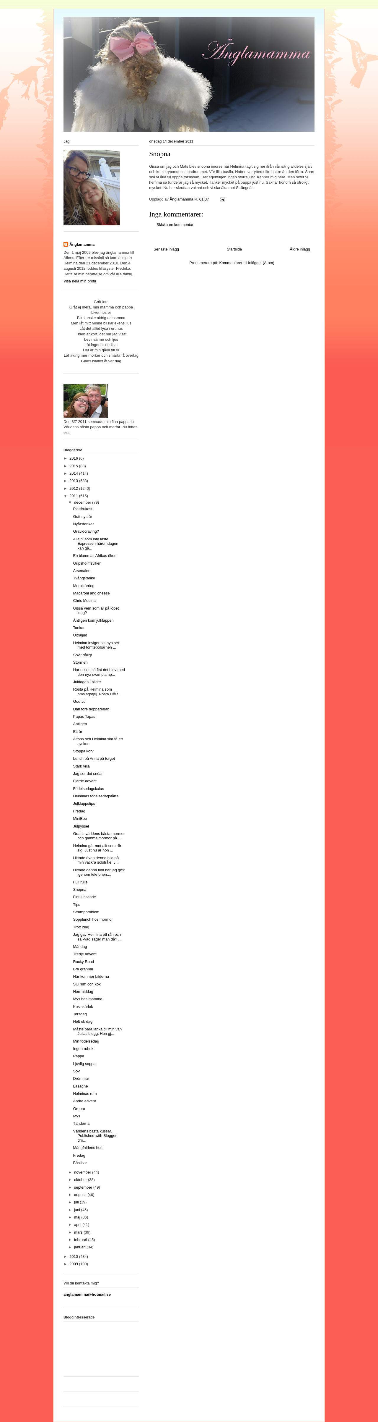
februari (81, 1239)
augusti (81, 1194)
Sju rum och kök (86, 984)
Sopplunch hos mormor (93, 919)
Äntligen (80, 724)
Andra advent (84, 1101)
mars (79, 1232)
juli (77, 1202)
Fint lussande (84, 897)
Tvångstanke (84, 578)
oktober (81, 1179)
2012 (74, 488)
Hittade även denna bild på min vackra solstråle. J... (96, 860)
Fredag (79, 811)
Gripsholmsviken (87, 563)
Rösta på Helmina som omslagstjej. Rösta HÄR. (96, 691)
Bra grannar (83, 969)
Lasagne (80, 1086)
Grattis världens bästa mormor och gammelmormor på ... (99, 836)
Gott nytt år (82, 516)
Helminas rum (85, 1093)
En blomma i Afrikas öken (94, 555)
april (78, 1224)
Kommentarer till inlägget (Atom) (246, 263)
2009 (74, 1264)
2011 (74, 496)
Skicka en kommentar (175, 224)
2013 (74, 481)
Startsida (234, 249)
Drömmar (81, 1078)
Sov (76, 1071)
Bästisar (80, 1163)
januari (80, 1247)
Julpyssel (81, 826)
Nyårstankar (83, 524)
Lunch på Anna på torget (94, 758)
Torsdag (80, 1014)
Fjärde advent (85, 781)
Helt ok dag (82, 1021)
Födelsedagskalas (88, 788)
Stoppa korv (83, 751)
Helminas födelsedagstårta (95, 796)
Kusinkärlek (83, 1006)
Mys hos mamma (87, 999)
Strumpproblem (86, 912)
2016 (74, 458)
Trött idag (81, 927)
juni (77, 1210)
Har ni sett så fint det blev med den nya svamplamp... (99, 672)
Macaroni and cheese (91, 593)
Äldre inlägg (300, 249)
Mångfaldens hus (87, 1147)
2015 (74, 466)
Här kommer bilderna (91, 976)
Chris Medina (84, 600)
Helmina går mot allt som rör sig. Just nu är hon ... (97, 848)
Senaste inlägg (166, 249)
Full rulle (80, 882)
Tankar (78, 628)
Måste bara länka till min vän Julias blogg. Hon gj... (97, 1031)
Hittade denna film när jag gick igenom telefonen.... (99, 872)
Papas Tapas (84, 716)
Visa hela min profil (79, 281)
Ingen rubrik (83, 1048)
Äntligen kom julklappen (93, 620)
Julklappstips (84, 803)
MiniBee (80, 818)
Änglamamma (81, 244)
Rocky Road (83, 961)
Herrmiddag (83, 991)
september (83, 1187)
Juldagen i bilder (87, 682)
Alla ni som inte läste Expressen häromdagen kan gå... (95, 543)
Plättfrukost (82, 509)
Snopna (79, 889)
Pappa (78, 1056)
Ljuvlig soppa (84, 1063)
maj (78, 1217)
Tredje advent (84, 954)
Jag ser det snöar (87, 773)
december (83, 502)
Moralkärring (83, 586)
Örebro (79, 1108)
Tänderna (81, 1123)
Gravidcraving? (86, 531)
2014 (74, 473)
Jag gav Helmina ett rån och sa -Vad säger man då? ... (97, 936)
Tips (76, 904)
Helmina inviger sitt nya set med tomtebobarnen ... (96, 645)
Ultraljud (80, 635)
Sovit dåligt (82, 655)
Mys (76, 1116)
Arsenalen (81, 570)
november (83, 1172)
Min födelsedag (86, 1041)
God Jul (79, 701)
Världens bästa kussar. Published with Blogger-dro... (95, 1136)
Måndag (80, 946)
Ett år (77, 731)
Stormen (80, 662)
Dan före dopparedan (91, 709)
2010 (74, 1256)
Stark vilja (81, 766)
